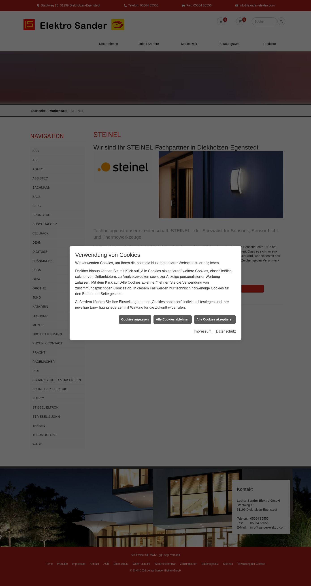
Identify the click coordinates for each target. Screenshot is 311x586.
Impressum (202, 315)
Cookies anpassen (135, 303)
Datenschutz (226, 315)
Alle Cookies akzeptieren (214, 303)
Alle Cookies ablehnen (172, 303)
